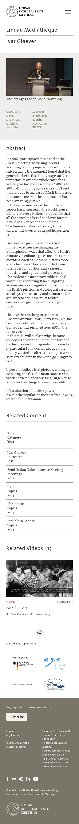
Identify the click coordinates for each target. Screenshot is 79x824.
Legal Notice (12, 735)
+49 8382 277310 (60, 762)
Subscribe (17, 717)
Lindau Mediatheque (31, 29)
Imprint (10, 731)
